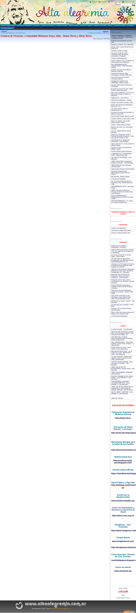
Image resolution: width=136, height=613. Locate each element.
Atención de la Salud (62, 25)
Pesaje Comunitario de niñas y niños (122, 102)
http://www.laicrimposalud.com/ (123, 433)
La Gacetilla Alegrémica (7, 28)
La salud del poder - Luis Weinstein (121, 329)
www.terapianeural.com (123, 541)
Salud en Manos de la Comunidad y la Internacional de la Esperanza (122, 61)
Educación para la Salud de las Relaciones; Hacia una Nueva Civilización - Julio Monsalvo (120, 276)
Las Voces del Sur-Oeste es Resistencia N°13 (119, 109)
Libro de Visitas (116, 2)
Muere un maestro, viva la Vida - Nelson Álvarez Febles (121, 121)
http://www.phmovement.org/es (123, 450)
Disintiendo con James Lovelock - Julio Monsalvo (123, 301)
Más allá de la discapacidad (24, 25)
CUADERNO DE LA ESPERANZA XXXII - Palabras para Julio (121, 154)
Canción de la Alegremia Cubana (121, 230)
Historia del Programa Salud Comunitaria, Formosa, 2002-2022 (121, 74)
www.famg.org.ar (123, 418)
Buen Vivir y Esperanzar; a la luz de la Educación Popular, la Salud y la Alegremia (122, 94)
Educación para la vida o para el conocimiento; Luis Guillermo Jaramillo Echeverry (122, 281)
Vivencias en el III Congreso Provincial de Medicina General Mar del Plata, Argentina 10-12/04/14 (122, 265)
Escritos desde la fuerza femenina (121, 151)
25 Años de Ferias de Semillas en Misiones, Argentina (121, 70)
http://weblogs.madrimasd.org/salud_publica (123, 485)
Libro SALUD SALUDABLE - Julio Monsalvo (121, 158)
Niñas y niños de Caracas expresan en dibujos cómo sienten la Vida (122, 313)
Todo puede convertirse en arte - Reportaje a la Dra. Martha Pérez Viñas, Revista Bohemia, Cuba (121, 297)
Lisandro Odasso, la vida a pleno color (122, 118)
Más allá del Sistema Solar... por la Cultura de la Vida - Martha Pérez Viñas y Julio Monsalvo (121, 353)
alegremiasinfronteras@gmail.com (60, 608)
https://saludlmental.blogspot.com (123, 473)
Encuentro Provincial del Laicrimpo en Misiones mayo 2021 (122, 113)
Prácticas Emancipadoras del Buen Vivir (121, 41)
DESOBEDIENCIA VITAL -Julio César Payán (122, 187)
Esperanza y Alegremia (86, 25)
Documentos (36, 25)
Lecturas (109, 25)
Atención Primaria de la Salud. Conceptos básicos (120, 78)
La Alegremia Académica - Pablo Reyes (98, 33)
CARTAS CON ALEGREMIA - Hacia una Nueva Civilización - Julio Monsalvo (122, 363)
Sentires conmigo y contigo (119, 50)
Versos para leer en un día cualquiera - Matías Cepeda (123, 144)
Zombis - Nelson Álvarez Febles (120, 124)
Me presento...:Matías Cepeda (120, 176)
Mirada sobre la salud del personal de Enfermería (122, 47)
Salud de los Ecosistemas (48, 25)
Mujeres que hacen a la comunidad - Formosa (122, 127)
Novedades (130, 25)
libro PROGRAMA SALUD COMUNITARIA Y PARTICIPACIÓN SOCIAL (121, 66)
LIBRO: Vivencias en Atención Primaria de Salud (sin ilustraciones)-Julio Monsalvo (122, 192)
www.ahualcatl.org (123, 571)
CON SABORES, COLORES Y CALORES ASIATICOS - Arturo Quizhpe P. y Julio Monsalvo (120, 383)
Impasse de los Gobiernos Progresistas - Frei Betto (119, 246)
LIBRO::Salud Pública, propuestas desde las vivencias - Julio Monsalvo (122, 162)
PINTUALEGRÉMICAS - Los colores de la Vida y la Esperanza (122, 201)
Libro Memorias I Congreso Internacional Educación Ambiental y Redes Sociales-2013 (122, 338)
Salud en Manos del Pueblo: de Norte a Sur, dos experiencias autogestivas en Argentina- (122, 251)
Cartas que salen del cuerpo (8, 25)
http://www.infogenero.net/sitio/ (123, 531)
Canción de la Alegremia (118, 228)
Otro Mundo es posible (120, 25)
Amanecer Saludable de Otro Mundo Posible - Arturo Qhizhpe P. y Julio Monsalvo (122, 377)
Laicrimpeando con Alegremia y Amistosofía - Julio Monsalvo (120, 140)
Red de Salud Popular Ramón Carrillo (122, 116)
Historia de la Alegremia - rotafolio (121, 100)
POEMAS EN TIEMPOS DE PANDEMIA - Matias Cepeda (119, 81)
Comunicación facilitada (118, 179)
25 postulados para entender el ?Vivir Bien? (122, 305)
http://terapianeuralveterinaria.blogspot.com (123, 547)
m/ (123, 488)
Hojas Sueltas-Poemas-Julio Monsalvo (122, 169)
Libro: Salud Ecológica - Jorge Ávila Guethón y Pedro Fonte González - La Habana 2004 (122, 343)
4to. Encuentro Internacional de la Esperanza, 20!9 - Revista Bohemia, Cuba (122, 182)
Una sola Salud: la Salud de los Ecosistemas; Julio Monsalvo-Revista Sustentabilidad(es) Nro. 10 (122, 260)
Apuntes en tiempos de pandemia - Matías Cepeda (121, 148)
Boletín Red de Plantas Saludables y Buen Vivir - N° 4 (122, 105)
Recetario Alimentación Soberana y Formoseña (121, 85)
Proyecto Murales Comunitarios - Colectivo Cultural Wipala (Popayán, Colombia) (122, 286)
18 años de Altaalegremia (118, 58)
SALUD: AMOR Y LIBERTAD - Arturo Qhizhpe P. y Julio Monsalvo (122, 392)
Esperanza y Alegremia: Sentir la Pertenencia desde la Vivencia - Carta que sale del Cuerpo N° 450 (122, 136)
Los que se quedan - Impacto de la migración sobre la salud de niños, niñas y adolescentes (121, 358)
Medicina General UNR (100, 25)
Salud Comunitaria (74, 25)
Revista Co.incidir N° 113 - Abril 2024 (122, 44)
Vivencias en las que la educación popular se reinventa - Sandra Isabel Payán (122, 292)
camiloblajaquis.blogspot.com (123, 560)
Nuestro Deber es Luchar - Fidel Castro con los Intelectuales (120, 348)
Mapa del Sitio (129, 2)
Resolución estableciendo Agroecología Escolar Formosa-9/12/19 (120, 173)
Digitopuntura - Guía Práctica (120, 98)
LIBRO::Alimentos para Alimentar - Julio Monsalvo (121, 165)
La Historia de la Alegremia (119, 316)
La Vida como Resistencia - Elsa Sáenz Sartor (13, 33)
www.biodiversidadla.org (123, 501)
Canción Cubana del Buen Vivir (120, 233)
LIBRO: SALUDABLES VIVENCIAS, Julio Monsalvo (122, 373)
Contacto (104, 2)
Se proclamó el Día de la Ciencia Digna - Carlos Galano (121, 255)
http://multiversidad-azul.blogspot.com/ (122, 462)
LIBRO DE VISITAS (117, 398)
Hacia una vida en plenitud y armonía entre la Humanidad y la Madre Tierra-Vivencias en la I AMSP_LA (122, 333)
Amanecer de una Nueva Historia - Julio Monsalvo (121, 309)
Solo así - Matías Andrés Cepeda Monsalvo (121, 131)
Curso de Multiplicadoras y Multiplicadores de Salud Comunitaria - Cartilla (122, 197)
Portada (94, 2)
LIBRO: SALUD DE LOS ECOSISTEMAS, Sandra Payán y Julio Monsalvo (123, 368)
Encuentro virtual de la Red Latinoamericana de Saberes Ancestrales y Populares (120, 54)
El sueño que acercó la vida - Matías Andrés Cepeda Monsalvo (122, 89)
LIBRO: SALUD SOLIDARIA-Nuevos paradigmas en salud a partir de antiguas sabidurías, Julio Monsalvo (122, 388)
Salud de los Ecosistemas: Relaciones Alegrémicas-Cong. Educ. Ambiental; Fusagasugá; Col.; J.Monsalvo (122, 271)
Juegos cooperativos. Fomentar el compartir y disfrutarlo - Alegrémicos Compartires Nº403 (122, 37)
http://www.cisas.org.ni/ (123, 516)
